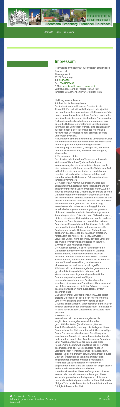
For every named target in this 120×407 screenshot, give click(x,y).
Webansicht (104, 399)
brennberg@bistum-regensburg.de (79, 86)
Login (107, 396)
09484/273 (64, 80)
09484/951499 (67, 83)
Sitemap (32, 396)
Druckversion (18, 396)
